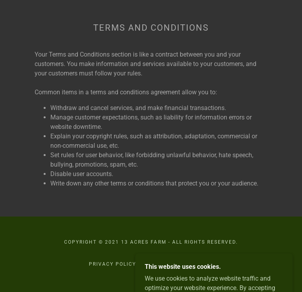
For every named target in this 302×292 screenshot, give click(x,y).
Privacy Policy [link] (112, 264)
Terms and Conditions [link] (177, 264)
